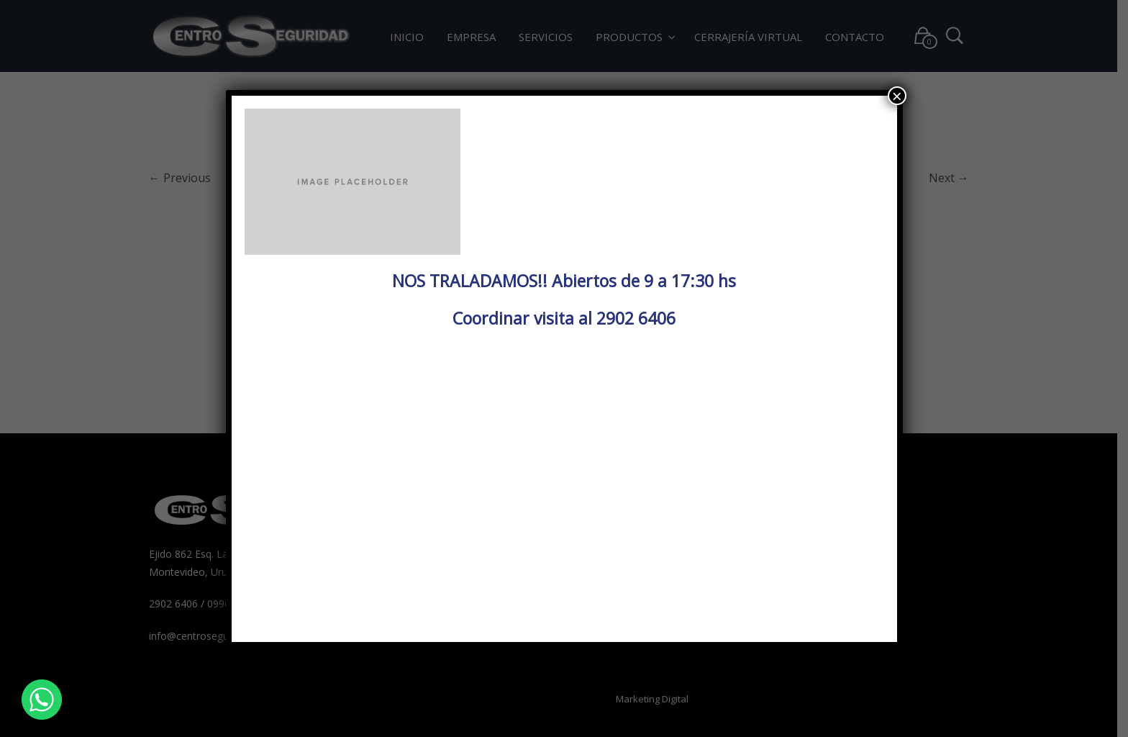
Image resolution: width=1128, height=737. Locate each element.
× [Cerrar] (897, 95)
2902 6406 (636, 318)
